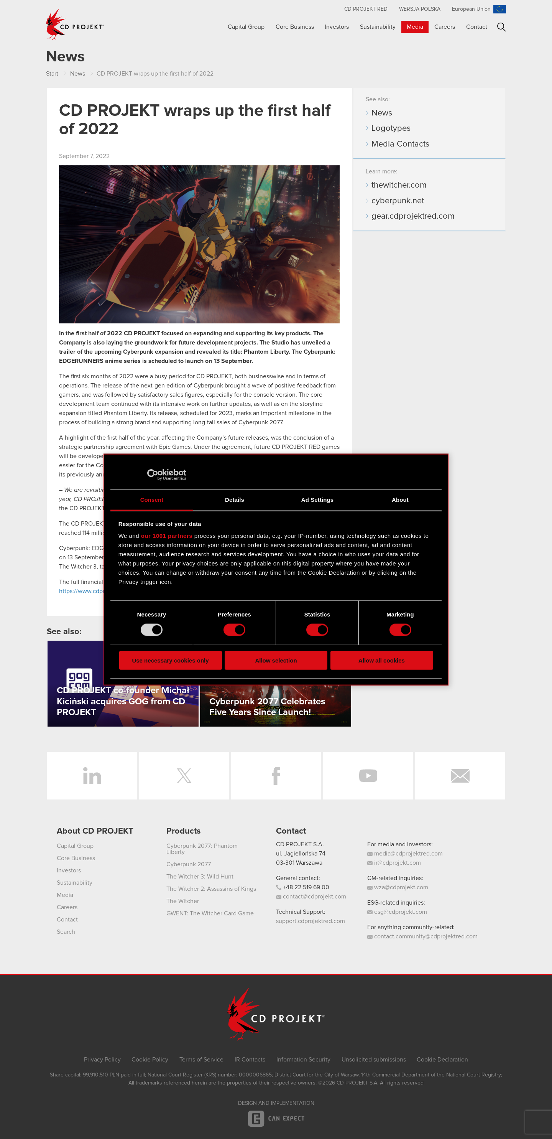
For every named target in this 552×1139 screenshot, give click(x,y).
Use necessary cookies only (170, 660)
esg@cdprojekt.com (397, 912)
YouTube (368, 775)
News (381, 113)
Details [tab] (234, 499)
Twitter (184, 775)
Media (415, 27)
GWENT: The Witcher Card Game (210, 913)
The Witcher (182, 901)
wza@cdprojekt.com (397, 887)
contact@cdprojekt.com (311, 896)
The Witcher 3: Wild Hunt (199, 877)
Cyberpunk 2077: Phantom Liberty (202, 849)
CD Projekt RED (366, 9)
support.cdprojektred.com (310, 921)
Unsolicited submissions (374, 1060)
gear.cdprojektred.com (413, 216)
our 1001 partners (166, 535)
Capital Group (246, 27)
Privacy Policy (102, 1060)
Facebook (276, 775)
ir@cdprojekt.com (394, 863)
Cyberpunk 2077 (188, 864)
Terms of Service (201, 1060)
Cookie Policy (149, 1060)
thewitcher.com (399, 185)
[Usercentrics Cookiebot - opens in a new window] (152, 475)
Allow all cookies (381, 660)
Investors (337, 27)
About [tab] (400, 499)
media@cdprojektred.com (405, 854)
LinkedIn (92, 775)
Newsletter (460, 775)
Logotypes (391, 128)
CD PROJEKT (75, 24)
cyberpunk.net (397, 201)
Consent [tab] (152, 499)
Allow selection (276, 660)
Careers (444, 27)
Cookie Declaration (442, 1060)
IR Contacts (250, 1060)
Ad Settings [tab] (317, 499)
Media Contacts (400, 144)
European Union (471, 9)
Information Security (303, 1060)
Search (501, 27)
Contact (476, 27)
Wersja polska (419, 9)
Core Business (295, 27)
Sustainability (378, 27)
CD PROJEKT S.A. (300, 844)
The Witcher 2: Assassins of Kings (211, 889)
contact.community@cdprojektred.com (422, 936)
